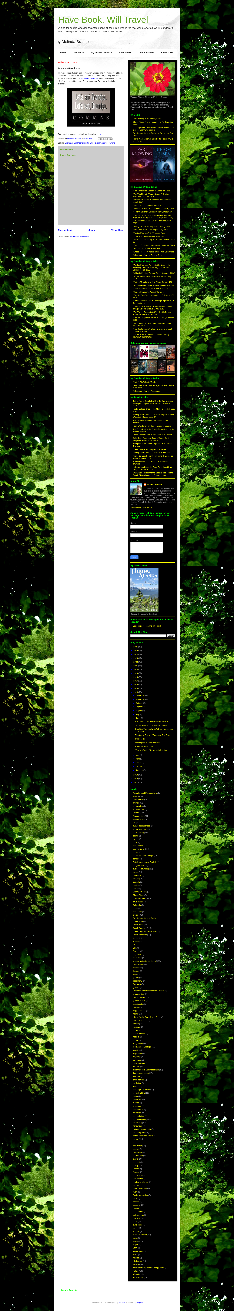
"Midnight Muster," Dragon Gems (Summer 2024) (154, 273)
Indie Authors (147, 53)
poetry (135, 1165)
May (138, 755)
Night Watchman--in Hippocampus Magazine (152, 426)
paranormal (138, 1155)
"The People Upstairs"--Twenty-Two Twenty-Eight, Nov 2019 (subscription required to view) (153, 216)
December (140, 695)
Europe (136, 951)
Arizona (136, 813)
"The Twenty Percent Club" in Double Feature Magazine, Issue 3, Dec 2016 (152, 313)
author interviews (140, 829)
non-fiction (137, 1146)
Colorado (137, 905)
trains (135, 1238)
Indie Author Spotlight (142, 1047)
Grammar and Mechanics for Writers (80, 143)
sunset (135, 1228)
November (140, 699)
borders (136, 859)
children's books (140, 898)
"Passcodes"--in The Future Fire (146, 248)
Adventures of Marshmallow (145, 793)
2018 (135, 677)
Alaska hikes (138, 799)
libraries (136, 1066)
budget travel (138, 865)
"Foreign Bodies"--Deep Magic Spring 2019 (151, 226)
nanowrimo (137, 1126)
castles (136, 885)
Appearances (126, 53)
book (135, 842)
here (99, 134)
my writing (137, 1122)
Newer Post (65, 230)
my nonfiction (138, 1116)
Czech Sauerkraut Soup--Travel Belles (149, 449)
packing (136, 1149)
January (139, 770)
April (138, 759)
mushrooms (138, 1109)
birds (135, 839)
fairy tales (137, 954)
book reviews (138, 849)
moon (135, 1096)
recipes (136, 1185)
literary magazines (141, 1073)
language (137, 1060)
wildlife (136, 1264)
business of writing (141, 869)
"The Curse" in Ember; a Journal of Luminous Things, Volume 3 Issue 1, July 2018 (152, 307)
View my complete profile (141, 507)
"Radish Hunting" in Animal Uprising (148, 292)
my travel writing (140, 1119)
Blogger (140, 1302)
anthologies (138, 806)
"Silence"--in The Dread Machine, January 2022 (153, 208)
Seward (136, 1208)
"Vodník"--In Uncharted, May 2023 (147, 205)
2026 (135, 647)
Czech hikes (138, 925)
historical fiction (139, 1020)
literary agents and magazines (146, 1070)
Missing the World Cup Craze (147, 743)
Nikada (122, 1302)
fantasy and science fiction (144, 961)
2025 (135, 650)
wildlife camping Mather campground (148, 1268)
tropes (135, 1244)
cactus (135, 872)
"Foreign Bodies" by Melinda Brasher (151, 750)
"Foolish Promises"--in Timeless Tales (149, 233)
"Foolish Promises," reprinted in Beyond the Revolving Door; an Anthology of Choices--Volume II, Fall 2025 (151, 267)
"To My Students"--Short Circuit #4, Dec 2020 (152, 212)
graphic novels (139, 1000)
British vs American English (144, 862)
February (140, 766)
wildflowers (137, 1261)
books (135, 852)
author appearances (141, 826)
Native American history (143, 1136)
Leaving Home (139, 1063)
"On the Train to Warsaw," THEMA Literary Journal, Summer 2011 (151, 335)
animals (136, 803)
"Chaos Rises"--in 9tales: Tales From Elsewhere (153, 252)
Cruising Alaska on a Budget (145, 918)
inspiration (137, 1053)
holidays (136, 1027)
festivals (136, 967)
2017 (135, 681)
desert (135, 938)
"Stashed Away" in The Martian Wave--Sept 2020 (154, 285)
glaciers (136, 987)
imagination (138, 1043)
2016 (135, 684)
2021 (135, 666)
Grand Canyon (139, 997)
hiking (135, 1014)
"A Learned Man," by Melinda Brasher (151, 725)
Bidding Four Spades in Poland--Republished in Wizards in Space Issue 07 (153, 415)
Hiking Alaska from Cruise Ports (146, 1017)
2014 (135, 692)
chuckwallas (138, 902)
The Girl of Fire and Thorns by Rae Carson (153, 735)
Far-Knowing (138, 964)
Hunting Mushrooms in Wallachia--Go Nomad (152, 435)
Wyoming (137, 1274)
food (135, 974)
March (139, 762)
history (135, 1024)
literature (136, 1076)
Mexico (136, 1086)
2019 (135, 673)
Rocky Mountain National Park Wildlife (151, 721)
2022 (135, 662)
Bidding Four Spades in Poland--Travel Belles (152, 453)
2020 (135, 669)
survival (136, 1231)
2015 (135, 688)
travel (135, 1241)
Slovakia (136, 1218)
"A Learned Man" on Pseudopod (146, 391)
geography (137, 981)
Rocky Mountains (140, 1195)
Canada (136, 882)
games (136, 977)
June (138, 718)
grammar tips (102, 143)
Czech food (138, 921)
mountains (137, 1099)
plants (135, 1159)
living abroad (138, 1080)
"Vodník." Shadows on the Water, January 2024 (153, 282)
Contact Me (167, 53)
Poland (136, 1169)
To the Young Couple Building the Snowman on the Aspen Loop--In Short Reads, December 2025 (153, 403)
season (136, 1202)
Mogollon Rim (139, 1093)
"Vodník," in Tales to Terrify (144, 382)
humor (135, 1040)
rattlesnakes (138, 1178)
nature (135, 1139)
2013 (135, 775)
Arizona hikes (138, 816)
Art (134, 822)
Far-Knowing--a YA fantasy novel (147, 119)
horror (135, 1030)
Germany (137, 984)
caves (135, 888)
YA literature (138, 1277)
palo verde (137, 1152)
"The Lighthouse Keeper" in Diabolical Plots (151, 191)
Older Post (117, 230)
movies (136, 1103)
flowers (136, 971)
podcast (136, 1162)
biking (135, 836)
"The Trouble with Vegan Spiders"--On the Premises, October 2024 (151, 195)
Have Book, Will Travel (103, 20)
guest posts (138, 1004)
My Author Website (101, 53)
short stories (138, 1211)
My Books (79, 53)
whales (136, 1258)
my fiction (137, 1113)
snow (135, 1221)
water (135, 1254)
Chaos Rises (138, 895)
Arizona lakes (138, 819)
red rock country (140, 1188)
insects (136, 1050)
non (134, 1142)
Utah (135, 1248)
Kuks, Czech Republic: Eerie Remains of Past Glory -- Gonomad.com (152, 468)
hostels (136, 1037)
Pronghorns (140, 739)
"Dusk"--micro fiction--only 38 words (148, 236)
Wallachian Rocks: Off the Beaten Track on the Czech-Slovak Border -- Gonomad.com (153, 474)
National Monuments (142, 1129)
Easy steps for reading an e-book (147, 626)
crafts (135, 908)
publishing (137, 1175)
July (138, 714)
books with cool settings (143, 855)
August (139, 711)
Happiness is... (139, 1010)
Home (63, 53)
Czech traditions (140, 935)
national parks (139, 1132)
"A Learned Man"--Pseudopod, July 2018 (150, 230)
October (139, 703)
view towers (138, 1251)
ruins (135, 1198)
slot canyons (138, 1215)
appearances (138, 809)
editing (135, 941)
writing (112, 143)
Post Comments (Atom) (80, 236)
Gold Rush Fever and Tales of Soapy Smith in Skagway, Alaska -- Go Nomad (152, 439)
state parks (137, 1225)
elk (134, 944)
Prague (136, 1172)
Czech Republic (139, 928)
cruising (136, 915)
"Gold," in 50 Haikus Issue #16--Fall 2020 (150, 289)
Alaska (136, 796)
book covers (138, 846)
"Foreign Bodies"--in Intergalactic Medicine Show (154, 245)
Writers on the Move (89, 78)
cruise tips (137, 912)
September (141, 707)
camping (136, 879)
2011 (135, 782)
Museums (137, 1106)
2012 (135, 779)
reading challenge (140, 1182)
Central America (140, 892)
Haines (136, 1007)
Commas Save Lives (144, 746)
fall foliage (137, 958)
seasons (136, 1205)
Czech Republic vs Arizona (144, 931)
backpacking (138, 832)
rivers (135, 1192)
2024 (135, 654)
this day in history (140, 1235)
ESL (135, 948)
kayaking (136, 1057)
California (137, 875)
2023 (135, 658)
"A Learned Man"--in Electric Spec (147, 255)
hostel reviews (139, 1033)
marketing (137, 1083)
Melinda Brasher (154, 484)
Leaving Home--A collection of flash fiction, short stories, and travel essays (153, 129)
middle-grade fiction (141, 1090)
